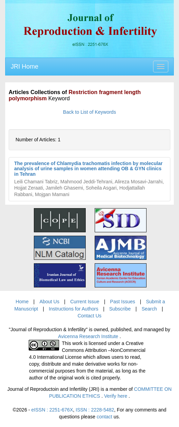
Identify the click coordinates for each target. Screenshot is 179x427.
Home (22, 301)
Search (149, 309)
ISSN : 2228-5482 (95, 410)
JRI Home (24, 66)
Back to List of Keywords (89, 112)
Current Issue (84, 301)
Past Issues (122, 301)
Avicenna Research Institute (89, 336)
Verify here (116, 396)
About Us (49, 301)
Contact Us (89, 315)
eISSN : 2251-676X (52, 410)
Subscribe (120, 309)
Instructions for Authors (73, 309)
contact (104, 416)
